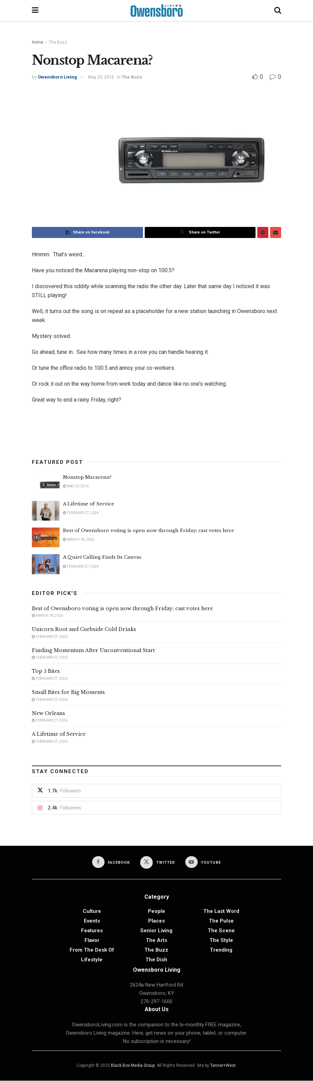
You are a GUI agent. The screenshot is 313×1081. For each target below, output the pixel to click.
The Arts (156, 940)
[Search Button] (277, 10)
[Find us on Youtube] (204, 862)
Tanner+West (223, 1065)
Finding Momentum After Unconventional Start (93, 650)
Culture (92, 911)
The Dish (156, 960)
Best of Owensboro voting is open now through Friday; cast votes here (148, 530)
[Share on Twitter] (200, 232)
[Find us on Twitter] (157, 862)
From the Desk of (92, 950)
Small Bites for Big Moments (68, 692)
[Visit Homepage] (156, 10)
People (156, 911)
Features (92, 931)
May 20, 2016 (101, 77)
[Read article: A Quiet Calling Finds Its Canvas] (46, 564)
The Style (221, 940)
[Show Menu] (35, 10)
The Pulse (221, 921)
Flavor (91, 940)
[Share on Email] (275, 232)
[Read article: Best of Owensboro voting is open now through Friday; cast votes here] (46, 537)
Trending (221, 950)
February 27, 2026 (81, 513)
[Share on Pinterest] (262, 232)
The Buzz (58, 42)
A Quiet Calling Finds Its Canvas (102, 557)
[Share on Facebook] (87, 232)
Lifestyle (91, 960)
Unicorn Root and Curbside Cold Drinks (84, 629)
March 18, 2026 (78, 539)
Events (92, 921)
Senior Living (156, 931)
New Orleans (48, 713)
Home (37, 42)
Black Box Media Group (133, 1065)
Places (156, 921)
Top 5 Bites (46, 671)
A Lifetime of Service (88, 504)
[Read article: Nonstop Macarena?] (46, 484)
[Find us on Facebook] (110, 862)
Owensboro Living (57, 77)
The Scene (221, 931)
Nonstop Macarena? (87, 477)
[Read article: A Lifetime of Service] (46, 511)
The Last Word (221, 911)
